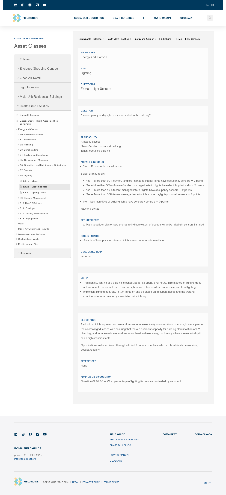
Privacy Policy (91, 482)
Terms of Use (111, 482)
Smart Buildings (123, 17)
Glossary (186, 17)
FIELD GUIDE (117, 434)
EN (205, 483)
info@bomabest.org (25, 458)
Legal (75, 482)
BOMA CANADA (203, 434)
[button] (210, 18)
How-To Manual (162, 17)
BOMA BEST (170, 434)
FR (210, 483)
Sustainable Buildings (89, 17)
